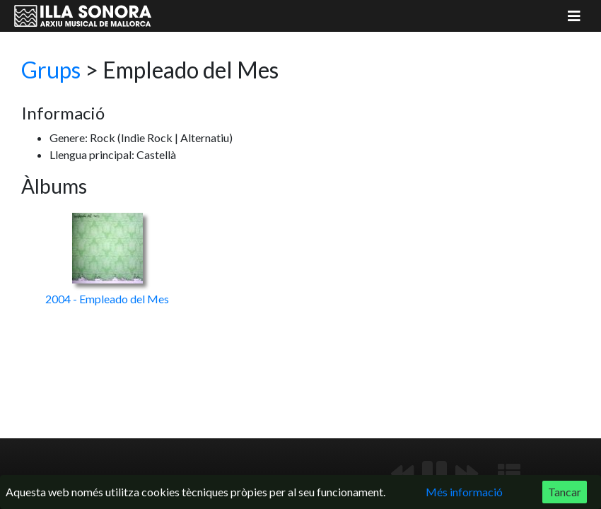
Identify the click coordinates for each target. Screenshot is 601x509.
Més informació (464, 491)
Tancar (564, 491)
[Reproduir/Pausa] (434, 473)
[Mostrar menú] (574, 16)
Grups (51, 69)
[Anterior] (402, 474)
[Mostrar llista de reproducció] (509, 474)
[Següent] (466, 474)
